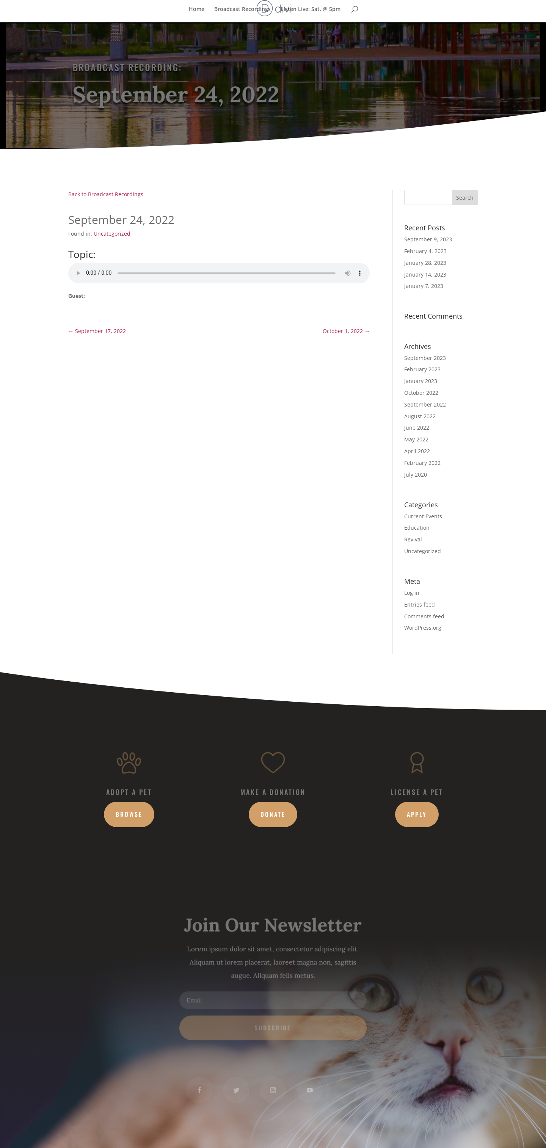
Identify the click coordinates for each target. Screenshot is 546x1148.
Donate (273, 814)
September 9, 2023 (428, 239)
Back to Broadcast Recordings (105, 194)
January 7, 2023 (423, 285)
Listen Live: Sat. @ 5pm (310, 9)
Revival (413, 539)
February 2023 (422, 369)
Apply (417, 814)
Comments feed (424, 616)
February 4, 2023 (425, 251)
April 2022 (417, 451)
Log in (411, 592)
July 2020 (415, 474)
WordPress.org (422, 627)
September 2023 (425, 357)
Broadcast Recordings (242, 9)
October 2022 (421, 392)
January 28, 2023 (425, 262)
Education (417, 527)
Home (196, 9)
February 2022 (422, 462)
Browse (129, 814)
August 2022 (420, 416)
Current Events (423, 516)
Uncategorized (112, 233)
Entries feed (419, 604)
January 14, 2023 (425, 274)
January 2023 (420, 381)
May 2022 (416, 439)
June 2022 (416, 427)
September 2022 (425, 404)
